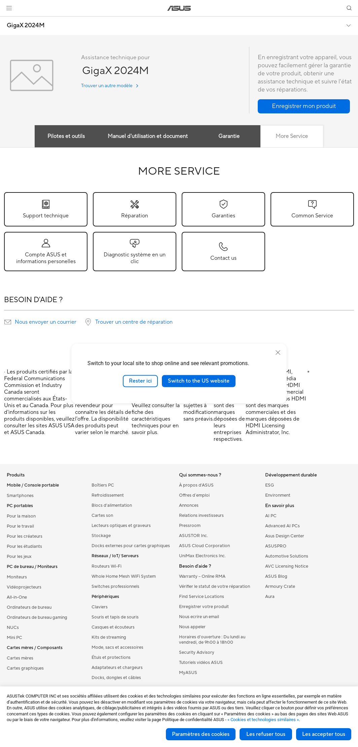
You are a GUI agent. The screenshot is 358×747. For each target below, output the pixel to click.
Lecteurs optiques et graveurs (121, 525)
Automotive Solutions (286, 556)
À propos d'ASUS (196, 485)
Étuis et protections (111, 657)
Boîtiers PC (103, 485)
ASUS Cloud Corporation (204, 545)
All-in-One (17, 597)
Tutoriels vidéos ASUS (201, 662)
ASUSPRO (275, 546)
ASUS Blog (276, 576)
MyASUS (188, 672)
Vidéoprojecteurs (24, 587)
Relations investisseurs (201, 515)
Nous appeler (192, 627)
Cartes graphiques (25, 668)
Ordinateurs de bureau (29, 607)
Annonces (189, 505)
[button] (9, 8)
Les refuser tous (265, 734)
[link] (179, 8)
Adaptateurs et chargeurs (117, 667)
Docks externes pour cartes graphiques (131, 545)
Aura (270, 596)
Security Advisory (196, 652)
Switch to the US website (198, 381)
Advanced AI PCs (282, 526)
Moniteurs (17, 577)
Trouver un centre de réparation (134, 322)
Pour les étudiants (24, 546)
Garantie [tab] (229, 136)
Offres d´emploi (194, 495)
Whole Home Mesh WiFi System (124, 576)
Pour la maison (21, 516)
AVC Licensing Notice (286, 566)
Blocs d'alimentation (112, 505)
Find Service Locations (201, 596)
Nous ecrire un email (199, 616)
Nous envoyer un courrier (45, 322)
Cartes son (102, 515)
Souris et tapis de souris (115, 617)
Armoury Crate (280, 586)
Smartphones (20, 495)
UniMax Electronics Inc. (202, 556)
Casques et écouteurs (113, 627)
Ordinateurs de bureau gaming (37, 617)
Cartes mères (20, 658)
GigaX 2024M (26, 25)
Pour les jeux (19, 556)
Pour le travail (20, 526)
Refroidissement (108, 495)
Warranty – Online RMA (202, 576)
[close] (278, 352)
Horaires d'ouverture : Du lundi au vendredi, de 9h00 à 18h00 (212, 639)
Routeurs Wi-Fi (106, 566)
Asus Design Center (284, 536)
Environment (277, 495)
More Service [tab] (292, 136)
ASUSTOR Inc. (193, 535)
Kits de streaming (109, 637)
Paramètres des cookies (200, 734)
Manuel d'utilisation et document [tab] (147, 136)
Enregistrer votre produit (204, 606)
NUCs (13, 627)
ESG (269, 485)
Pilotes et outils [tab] (65, 136)
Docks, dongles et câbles (116, 677)
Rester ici (140, 381)
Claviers (100, 607)
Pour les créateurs (24, 536)
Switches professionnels (115, 586)
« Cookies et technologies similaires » (263, 719)
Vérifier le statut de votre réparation (214, 586)
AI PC (271, 516)
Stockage (101, 535)
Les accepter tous (323, 734)
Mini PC (14, 637)
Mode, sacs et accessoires (117, 647)
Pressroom (190, 525)
